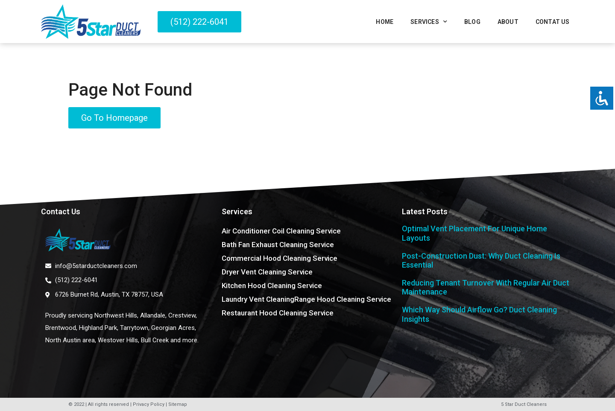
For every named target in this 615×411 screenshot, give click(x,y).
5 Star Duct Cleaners (524, 404)
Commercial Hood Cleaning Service (279, 258)
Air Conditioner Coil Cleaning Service (281, 231)
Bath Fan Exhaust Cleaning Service (278, 244)
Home (384, 21)
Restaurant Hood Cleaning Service (278, 313)
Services (428, 21)
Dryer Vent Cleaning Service (267, 272)
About (508, 21)
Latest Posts (425, 211)
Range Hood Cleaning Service (342, 299)
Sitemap (177, 404)
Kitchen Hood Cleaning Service (272, 285)
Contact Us (60, 211)
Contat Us (553, 21)
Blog (472, 21)
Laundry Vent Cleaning (258, 299)
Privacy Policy (148, 404)
